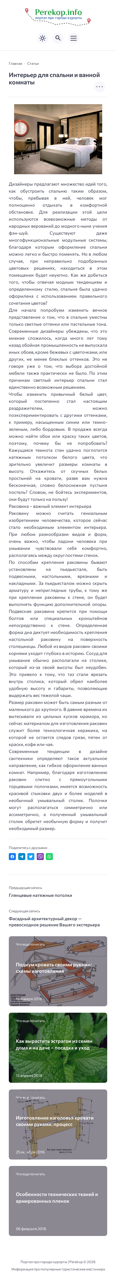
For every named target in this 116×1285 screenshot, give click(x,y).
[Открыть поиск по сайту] (58, 38)
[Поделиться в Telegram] (21, 856)
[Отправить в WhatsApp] (49, 856)
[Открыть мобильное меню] (73, 38)
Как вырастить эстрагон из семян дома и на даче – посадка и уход (54, 1044)
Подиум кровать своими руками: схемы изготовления (54, 967)
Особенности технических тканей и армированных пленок (57, 1197)
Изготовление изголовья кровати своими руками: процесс (55, 1121)
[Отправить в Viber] (40, 856)
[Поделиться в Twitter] (30, 856)
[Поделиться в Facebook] (12, 856)
